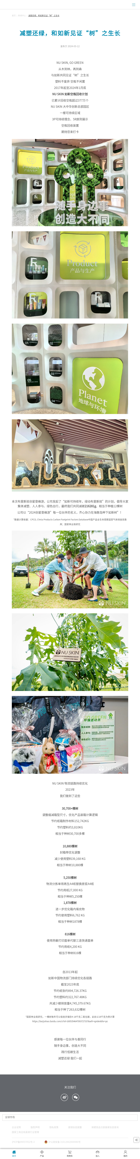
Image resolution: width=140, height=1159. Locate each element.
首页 (14, 16)
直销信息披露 (75, 1127)
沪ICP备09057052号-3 (23, 1142)
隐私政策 (53, 1127)
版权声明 (35, 1127)
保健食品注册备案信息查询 (105, 1127)
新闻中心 (22, 16)
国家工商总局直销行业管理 (25, 1132)
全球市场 (10, 1117)
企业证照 (16, 1127)
